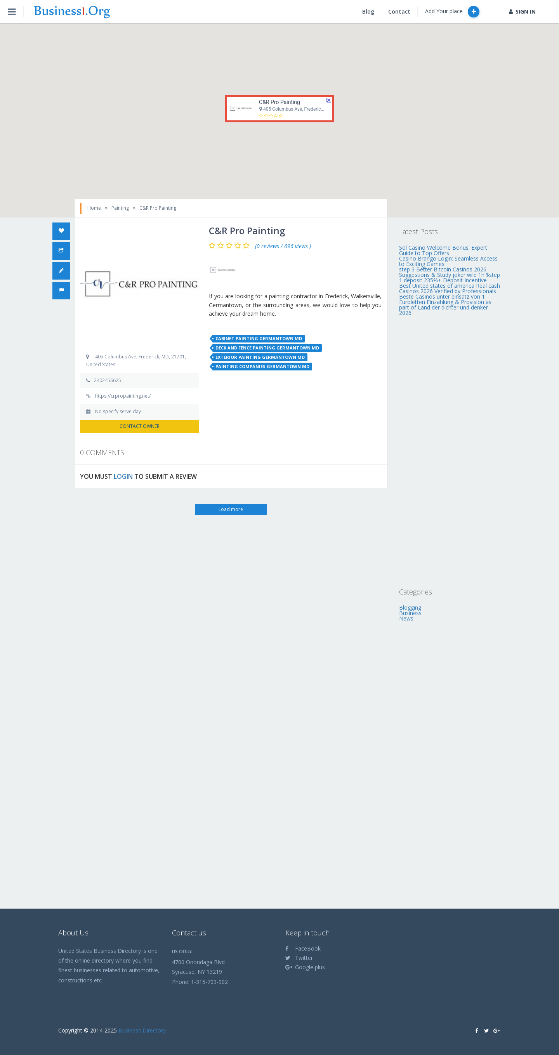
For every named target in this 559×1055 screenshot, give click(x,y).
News (406, 618)
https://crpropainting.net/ (123, 396)
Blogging (410, 607)
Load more (231, 509)
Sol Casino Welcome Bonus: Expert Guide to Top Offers (443, 250)
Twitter (299, 957)
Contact (399, 11)
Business (410, 613)
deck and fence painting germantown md (267, 348)
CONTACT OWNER (140, 426)
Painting (120, 208)
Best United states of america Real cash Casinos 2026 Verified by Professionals (449, 288)
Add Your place (452, 11)
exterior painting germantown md (260, 357)
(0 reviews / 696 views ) (283, 246)
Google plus (305, 967)
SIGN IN (522, 11)
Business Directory (142, 1030)
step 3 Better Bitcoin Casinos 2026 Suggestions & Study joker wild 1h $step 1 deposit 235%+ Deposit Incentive (449, 275)
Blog (368, 11)
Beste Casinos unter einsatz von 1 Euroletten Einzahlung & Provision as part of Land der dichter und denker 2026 (445, 304)
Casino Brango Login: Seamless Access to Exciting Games (448, 261)
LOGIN (123, 476)
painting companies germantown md (262, 366)
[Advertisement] (450, 451)
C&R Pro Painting (279, 102)
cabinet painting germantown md (258, 338)
